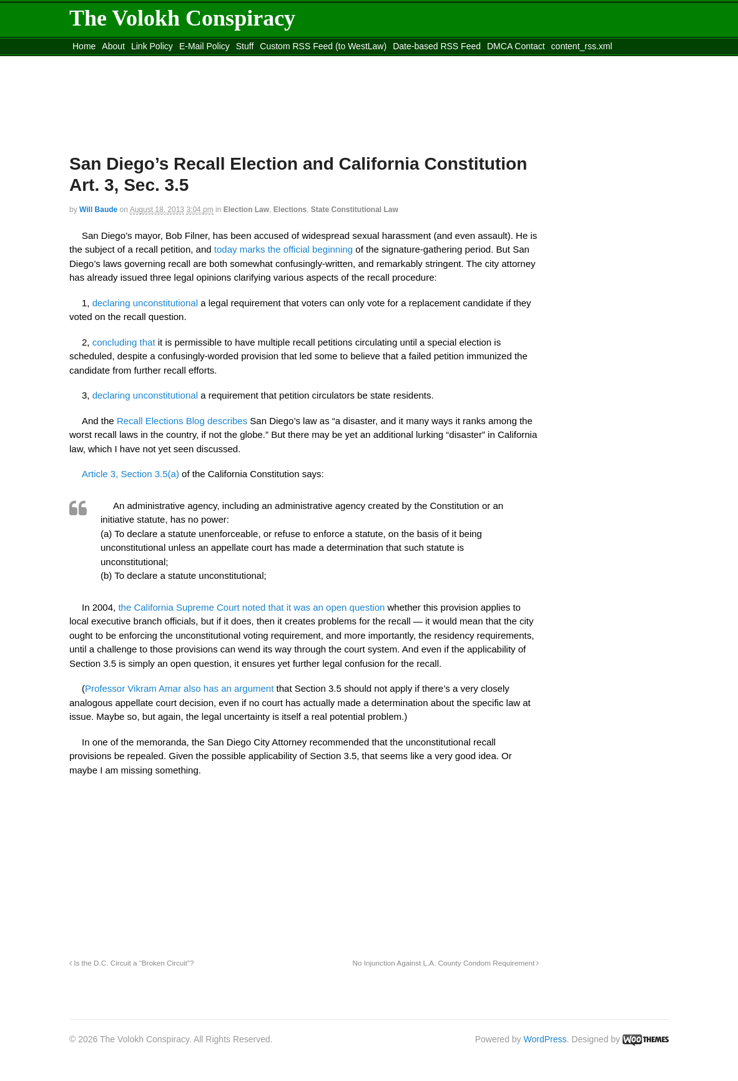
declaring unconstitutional (145, 303)
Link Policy (152, 46)
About (113, 46)
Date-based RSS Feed (437, 46)
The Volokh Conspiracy (182, 18)
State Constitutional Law (354, 209)
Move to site (250, 62)
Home (84, 46)
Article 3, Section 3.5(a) (130, 473)
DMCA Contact (516, 46)
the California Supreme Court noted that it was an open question (250, 607)
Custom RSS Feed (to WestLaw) (323, 46)
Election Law (246, 209)
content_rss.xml (582, 46)
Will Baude (98, 209)
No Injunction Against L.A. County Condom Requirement (446, 963)
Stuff (245, 46)
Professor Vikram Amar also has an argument (179, 688)
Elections (290, 209)
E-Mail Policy (204, 46)
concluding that (123, 342)
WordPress (545, 1039)
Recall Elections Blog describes (182, 420)
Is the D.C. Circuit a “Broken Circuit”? (131, 963)
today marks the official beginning (283, 249)
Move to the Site (138, 62)
